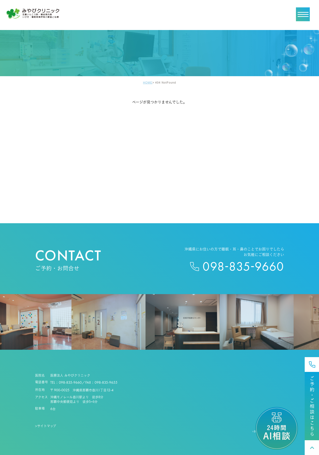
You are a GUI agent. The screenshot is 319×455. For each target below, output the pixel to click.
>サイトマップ (45, 426)
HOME (147, 82)
